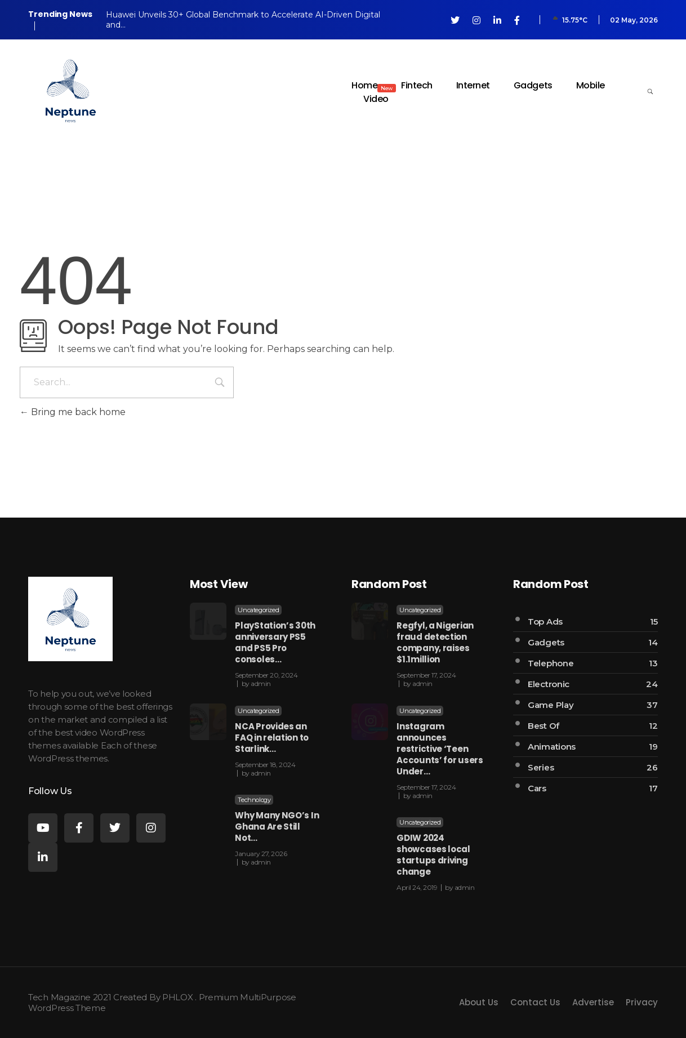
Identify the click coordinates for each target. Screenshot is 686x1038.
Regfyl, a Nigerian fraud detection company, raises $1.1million (435, 642)
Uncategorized (258, 610)
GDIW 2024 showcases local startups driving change (433, 854)
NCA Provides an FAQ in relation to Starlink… (272, 737)
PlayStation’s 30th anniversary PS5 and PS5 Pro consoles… (275, 642)
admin (261, 683)
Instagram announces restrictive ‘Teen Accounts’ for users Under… (440, 748)
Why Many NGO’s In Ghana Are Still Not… (277, 826)
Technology (254, 800)
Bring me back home (73, 412)
